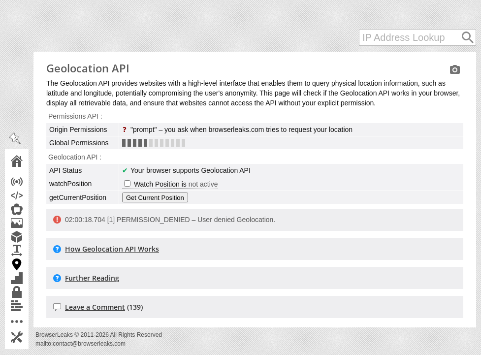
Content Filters (30, 306)
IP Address (30, 182)
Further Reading (92, 278)
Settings (30, 337)
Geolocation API (30, 264)
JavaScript (30, 195)
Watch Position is (171, 184)
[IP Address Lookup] (417, 37)
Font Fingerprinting (30, 251)
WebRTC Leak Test (30, 209)
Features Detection (30, 278)
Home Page (30, 161)
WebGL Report (30, 237)
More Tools (30, 321)
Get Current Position (155, 197)
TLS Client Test (30, 292)
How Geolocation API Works (112, 249)
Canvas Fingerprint (30, 223)
